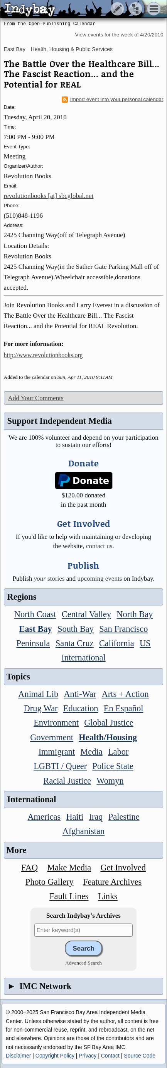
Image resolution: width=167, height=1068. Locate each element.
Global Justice (108, 722)
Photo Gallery (49, 882)
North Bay (134, 614)
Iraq (96, 817)
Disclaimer (18, 1056)
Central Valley (86, 614)
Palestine (124, 817)
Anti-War (80, 694)
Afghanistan (83, 831)
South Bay (75, 629)
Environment (56, 722)
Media (91, 752)
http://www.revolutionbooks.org (43, 355)
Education (80, 708)
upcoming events (100, 578)
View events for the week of (119, 35)
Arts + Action (125, 694)
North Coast (35, 614)
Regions (22, 597)
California (116, 643)
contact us (99, 546)
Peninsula (33, 643)
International (83, 657)
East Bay (14, 49)
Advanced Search (83, 963)
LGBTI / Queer (60, 766)
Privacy (87, 1056)
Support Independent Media (59, 421)
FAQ (29, 867)
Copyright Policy (54, 1056)
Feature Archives (112, 882)
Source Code (139, 1056)
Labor (118, 752)
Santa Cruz (75, 643)
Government (51, 737)
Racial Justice (67, 781)
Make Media (69, 867)
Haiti (74, 817)
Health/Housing (108, 737)
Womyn (109, 781)
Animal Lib (38, 694)
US (145, 643)
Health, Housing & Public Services (72, 49)
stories (49, 578)
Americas (44, 817)
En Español (123, 708)
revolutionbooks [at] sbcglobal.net (49, 195)
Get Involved (123, 867)
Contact (110, 1056)
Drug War (41, 708)
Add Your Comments (36, 398)
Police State (112, 766)
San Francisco (123, 629)
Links (108, 896)
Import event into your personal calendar (113, 99)
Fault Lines (68, 896)
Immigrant (57, 752)
